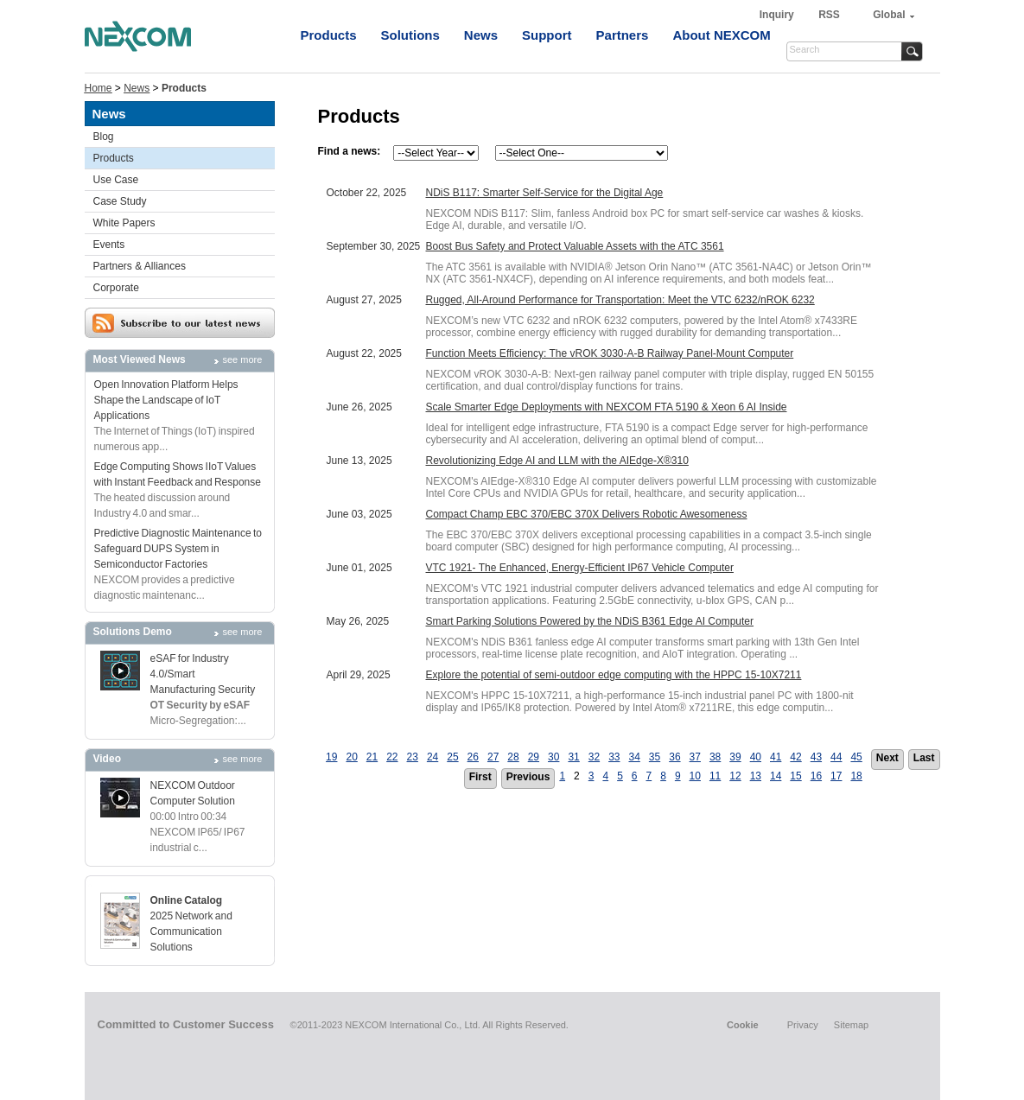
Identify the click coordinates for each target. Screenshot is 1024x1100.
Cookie (743, 1025)
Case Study (120, 201)
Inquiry (778, 15)
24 (432, 757)
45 (856, 757)
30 (553, 757)
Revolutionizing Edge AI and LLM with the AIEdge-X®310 (557, 461)
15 (795, 776)
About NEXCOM (721, 35)
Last (924, 758)
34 (633, 757)
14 (775, 776)
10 (695, 776)
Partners (622, 35)
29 (533, 757)
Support (547, 35)
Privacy (802, 1025)
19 (331, 757)
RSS (829, 15)
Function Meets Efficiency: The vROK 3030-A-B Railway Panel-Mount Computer (610, 353)
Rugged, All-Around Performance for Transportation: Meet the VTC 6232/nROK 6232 (620, 300)
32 (594, 757)
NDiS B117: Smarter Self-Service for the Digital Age (545, 193)
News (481, 35)
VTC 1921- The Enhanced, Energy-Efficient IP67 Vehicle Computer (580, 568)
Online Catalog (186, 900)
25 (452, 757)
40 (755, 757)
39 (735, 757)
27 (493, 757)
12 (735, 776)
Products (329, 35)
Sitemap (851, 1025)
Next (887, 758)
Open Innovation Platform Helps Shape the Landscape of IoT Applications (166, 400)
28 (512, 757)
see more (243, 359)
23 (412, 757)
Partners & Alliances (139, 266)
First (480, 777)
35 (654, 757)
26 (473, 757)
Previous (528, 777)
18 (856, 776)
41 (775, 757)
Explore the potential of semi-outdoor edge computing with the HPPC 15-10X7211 (614, 675)
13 (755, 776)
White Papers (124, 223)
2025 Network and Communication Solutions (191, 931)
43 (816, 757)
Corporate (116, 288)
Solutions (410, 35)
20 (351, 757)
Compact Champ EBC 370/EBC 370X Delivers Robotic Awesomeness (586, 514)
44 (836, 757)
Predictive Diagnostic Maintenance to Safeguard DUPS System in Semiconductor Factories (178, 548)
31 (573, 757)
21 (372, 757)
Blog (103, 136)
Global (889, 15)
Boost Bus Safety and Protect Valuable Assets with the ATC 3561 (575, 246)
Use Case (116, 180)
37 (695, 757)
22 (392, 757)
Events (109, 244)
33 (614, 757)
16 (816, 776)
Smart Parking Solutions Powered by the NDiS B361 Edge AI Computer (590, 621)
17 (836, 776)
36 (674, 757)
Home (98, 88)
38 (715, 757)
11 (715, 776)
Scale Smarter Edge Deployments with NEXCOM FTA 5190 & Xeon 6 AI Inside (606, 407)
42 (795, 757)
